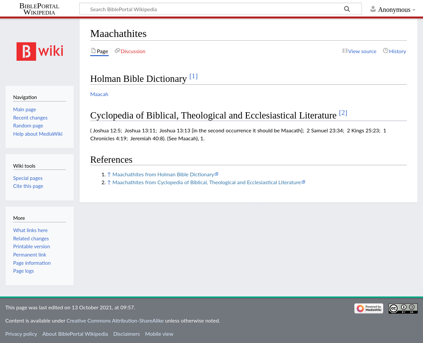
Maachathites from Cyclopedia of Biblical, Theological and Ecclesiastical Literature (206, 182)
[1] (193, 76)
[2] (343, 113)
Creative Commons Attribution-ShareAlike (115, 320)
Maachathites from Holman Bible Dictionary (163, 174)
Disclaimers (126, 333)
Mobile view (159, 333)
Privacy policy (21, 333)
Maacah (99, 94)
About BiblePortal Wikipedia (75, 333)
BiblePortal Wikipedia (39, 9)
